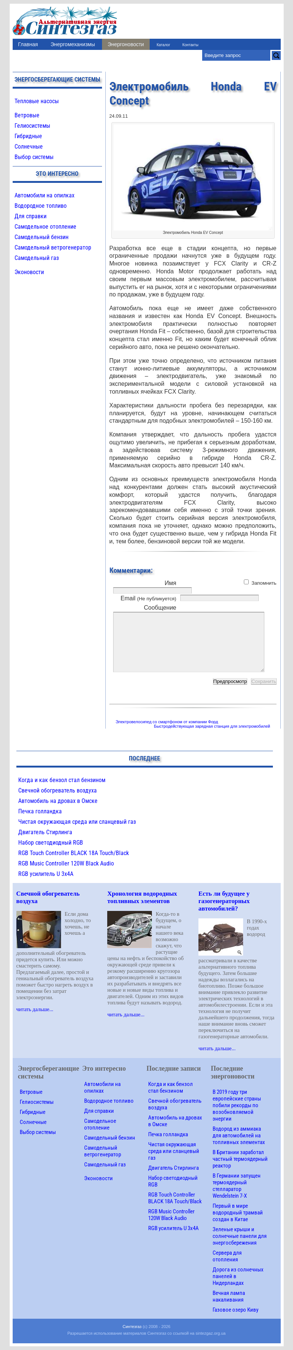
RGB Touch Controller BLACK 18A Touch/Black (73, 853)
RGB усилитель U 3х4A (45, 873)
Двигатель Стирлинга (45, 832)
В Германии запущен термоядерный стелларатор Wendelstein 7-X (237, 1185)
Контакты (190, 45)
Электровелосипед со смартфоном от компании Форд (167, 722)
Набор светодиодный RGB (50, 842)
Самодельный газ (37, 257)
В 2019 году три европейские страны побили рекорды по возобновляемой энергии (237, 1105)
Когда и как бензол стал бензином (61, 780)
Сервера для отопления (227, 1256)
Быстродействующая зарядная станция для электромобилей (212, 726)
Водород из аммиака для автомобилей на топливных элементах (239, 1135)
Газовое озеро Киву (235, 1309)
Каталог (163, 45)
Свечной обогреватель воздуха (57, 790)
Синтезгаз (131, 1326)
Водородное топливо (41, 205)
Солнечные (29, 146)
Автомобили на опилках (44, 195)
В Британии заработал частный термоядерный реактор (240, 1159)
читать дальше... (35, 1009)
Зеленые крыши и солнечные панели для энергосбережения (240, 1236)
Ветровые (27, 115)
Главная (28, 44)
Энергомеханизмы (73, 44)
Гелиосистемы (32, 125)
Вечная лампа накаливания (229, 1296)
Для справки (31, 216)
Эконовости (29, 272)
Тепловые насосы (37, 101)
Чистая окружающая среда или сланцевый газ (77, 821)
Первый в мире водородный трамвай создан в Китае (238, 1213)
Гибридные (28, 136)
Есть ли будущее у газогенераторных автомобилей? (224, 901)
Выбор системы (34, 157)
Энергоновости (126, 44)
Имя (170, 583)
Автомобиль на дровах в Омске (58, 800)
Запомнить (263, 583)
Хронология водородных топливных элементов (142, 897)
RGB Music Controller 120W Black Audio (66, 863)
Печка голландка (40, 811)
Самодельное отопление (45, 226)
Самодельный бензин (42, 237)
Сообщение (160, 607)
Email (148, 598)
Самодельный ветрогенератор (53, 247)
